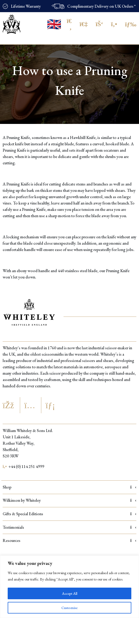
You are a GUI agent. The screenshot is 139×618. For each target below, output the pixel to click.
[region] (69, 586)
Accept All (69, 593)
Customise (69, 607)
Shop (69, 487)
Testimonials (69, 527)
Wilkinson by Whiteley (69, 500)
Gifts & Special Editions (69, 514)
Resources (69, 540)
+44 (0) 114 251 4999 (23, 466)
